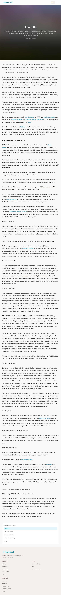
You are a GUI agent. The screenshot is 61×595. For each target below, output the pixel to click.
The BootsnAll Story (10, 538)
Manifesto (4, 583)
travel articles (29, 117)
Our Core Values (9, 531)
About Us (7, 528)
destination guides (49, 117)
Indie (29, 122)
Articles (4, 564)
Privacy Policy (5, 586)
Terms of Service (6, 588)
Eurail (33, 566)
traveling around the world (34, 119)
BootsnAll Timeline (9, 535)
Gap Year (4, 574)
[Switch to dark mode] (53, 2)
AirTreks (22, 127)
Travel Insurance (36, 569)
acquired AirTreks (26, 460)
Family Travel (5, 571)
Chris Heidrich (12, 199)
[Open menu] (57, 2)
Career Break (5, 569)
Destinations (5, 566)
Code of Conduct (28, 248)
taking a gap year (16, 119)
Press (6, 541)
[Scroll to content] (30, 56)
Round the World (36, 564)
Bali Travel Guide (44, 418)
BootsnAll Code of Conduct (18, 212)
